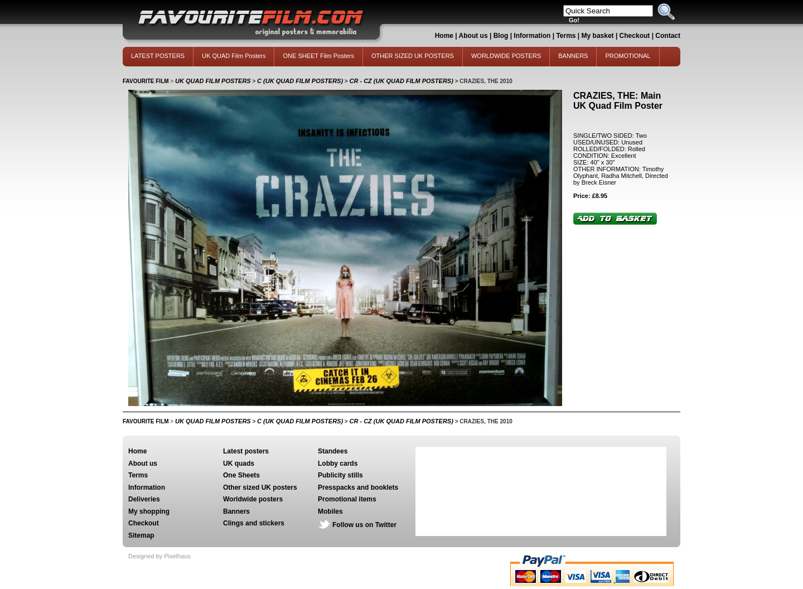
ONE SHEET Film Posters (318, 55)
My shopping (149, 511)
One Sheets (241, 475)
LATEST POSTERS (158, 55)
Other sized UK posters (260, 487)
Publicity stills (340, 475)
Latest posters (246, 451)
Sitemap (141, 535)
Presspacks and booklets (358, 487)
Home (444, 36)
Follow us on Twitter (364, 525)
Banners (236, 511)
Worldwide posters (253, 499)
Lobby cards (337, 463)
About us (473, 36)
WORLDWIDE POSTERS (506, 55)
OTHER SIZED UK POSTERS (412, 55)
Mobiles (330, 511)
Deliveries (144, 499)
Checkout (636, 36)
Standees (332, 451)
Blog (501, 36)
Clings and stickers (253, 523)
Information (532, 36)
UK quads (238, 463)
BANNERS (573, 55)
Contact (667, 36)
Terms (565, 36)
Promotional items (347, 499)
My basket (598, 36)
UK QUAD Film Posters (233, 55)
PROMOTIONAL (627, 55)
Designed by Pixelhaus (159, 556)
